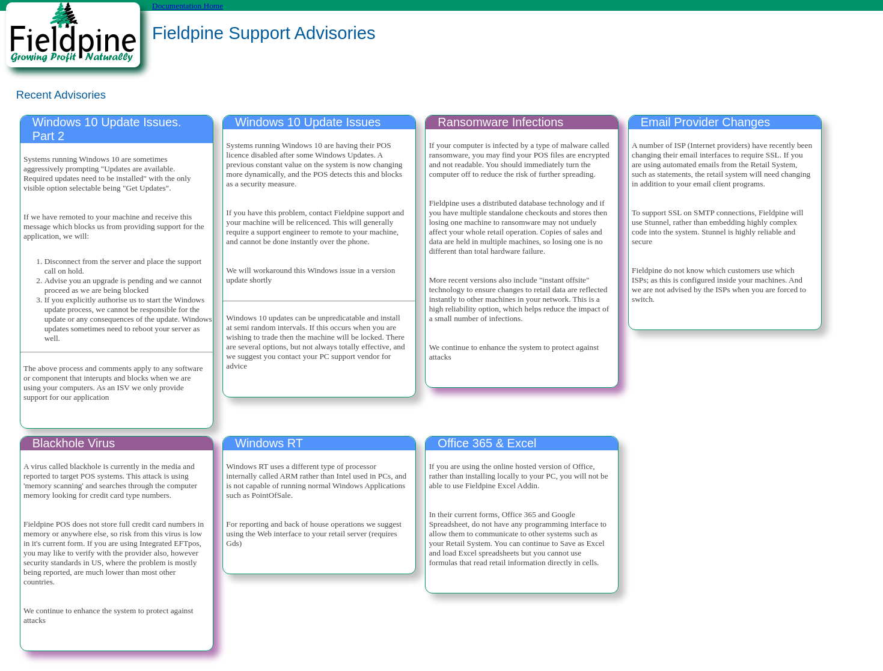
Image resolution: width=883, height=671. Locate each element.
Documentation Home (187, 5)
